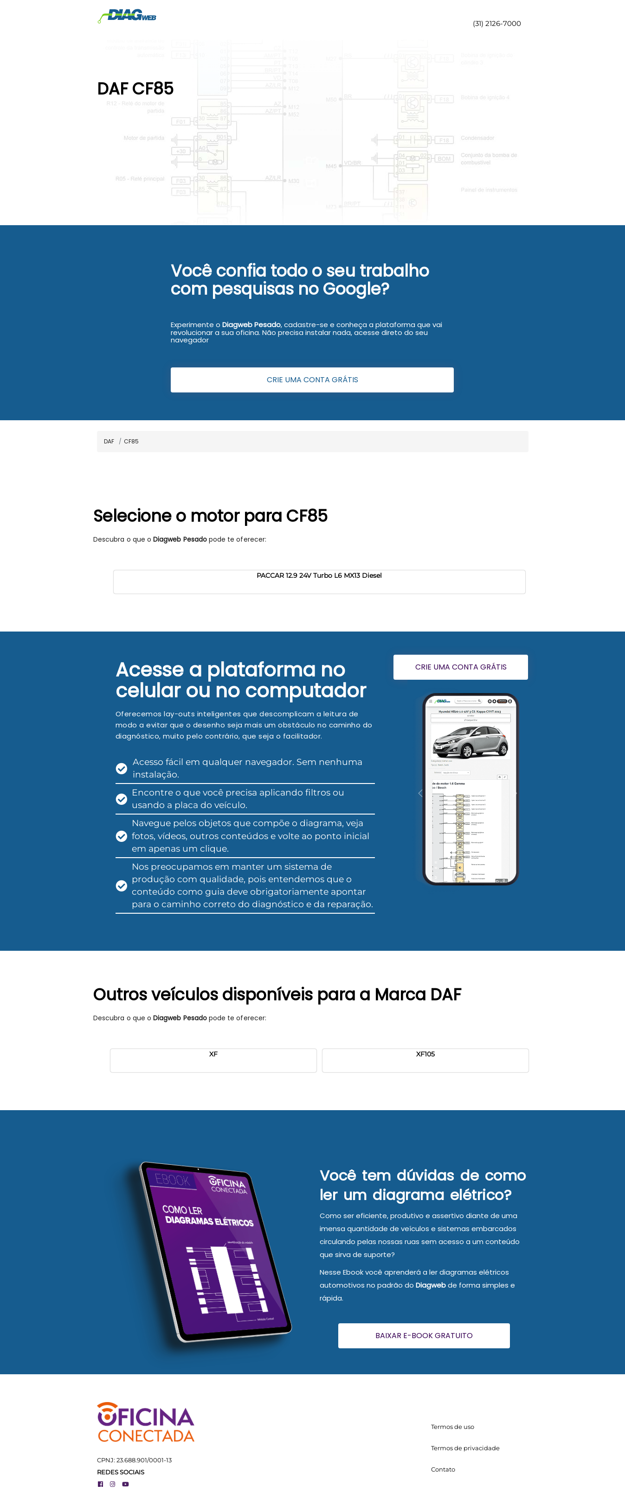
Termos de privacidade (465, 1448)
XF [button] (213, 1054)
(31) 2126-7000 (496, 23)
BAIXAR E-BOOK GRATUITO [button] (424, 1335)
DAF (109, 441)
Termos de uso (452, 1426)
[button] (420, 793)
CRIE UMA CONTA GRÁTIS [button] (312, 379)
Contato (443, 1469)
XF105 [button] (425, 1054)
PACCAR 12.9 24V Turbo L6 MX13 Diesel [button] (319, 575)
